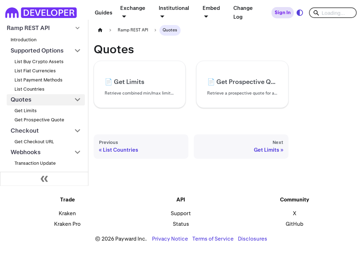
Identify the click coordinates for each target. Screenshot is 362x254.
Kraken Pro (67, 223)
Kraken (67, 213)
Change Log (243, 12)
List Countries (29, 89)
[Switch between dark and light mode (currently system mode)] (299, 12)
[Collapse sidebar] (44, 179)
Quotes (21, 99)
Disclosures (252, 238)
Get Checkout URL (34, 142)
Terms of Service (213, 238)
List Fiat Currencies (35, 71)
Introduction (23, 40)
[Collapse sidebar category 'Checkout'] (77, 130)
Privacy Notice (170, 238)
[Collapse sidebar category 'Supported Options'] (77, 50)
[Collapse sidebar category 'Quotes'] (77, 99)
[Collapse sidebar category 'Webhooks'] (77, 152)
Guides (103, 12)
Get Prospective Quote (39, 120)
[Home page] (100, 30)
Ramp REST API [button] (28, 28)
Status (181, 223)
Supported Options (37, 50)
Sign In (283, 12)
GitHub (294, 223)
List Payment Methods (38, 80)
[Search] (333, 12)
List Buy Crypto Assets (39, 62)
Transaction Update (35, 163)
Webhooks (26, 152)
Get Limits (25, 111)
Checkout (25, 130)
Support (181, 213)
